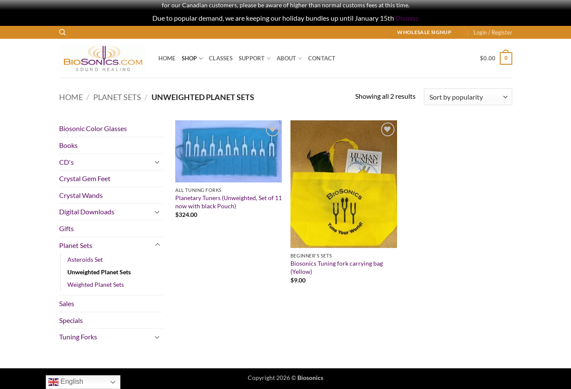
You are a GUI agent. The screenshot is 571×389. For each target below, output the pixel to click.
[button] (492, 32)
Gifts (66, 228)
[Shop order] (468, 96)
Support (255, 58)
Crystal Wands (81, 195)
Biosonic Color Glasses (93, 128)
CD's (66, 162)
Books (68, 145)
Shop (192, 58)
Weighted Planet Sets (95, 284)
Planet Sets (117, 97)
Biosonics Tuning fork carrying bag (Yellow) (336, 267)
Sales (66, 303)
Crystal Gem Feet (84, 178)
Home (167, 58)
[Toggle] (157, 162)
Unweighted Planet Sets (99, 272)
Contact (322, 58)
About (289, 58)
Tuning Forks (78, 337)
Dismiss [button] (407, 18)
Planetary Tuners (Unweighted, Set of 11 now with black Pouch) (228, 202)
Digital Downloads (86, 211)
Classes (221, 58)
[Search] (62, 32)
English (65, 382)
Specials (71, 320)
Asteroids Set (85, 259)
